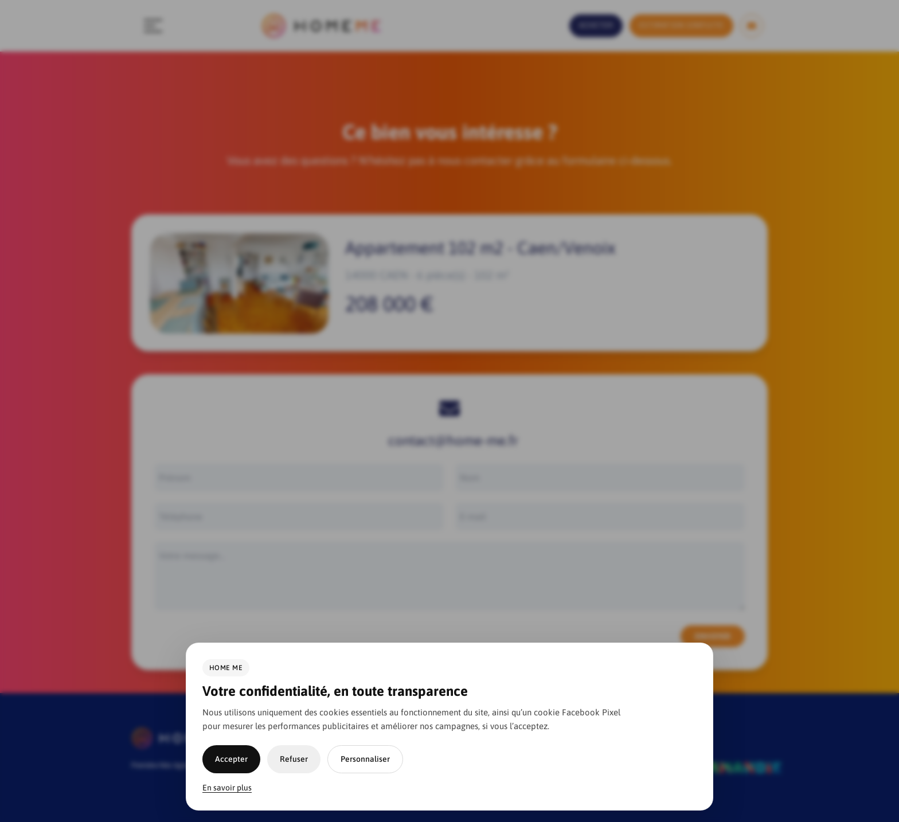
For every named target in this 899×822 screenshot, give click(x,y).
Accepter (231, 759)
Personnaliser (365, 759)
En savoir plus (227, 787)
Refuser (294, 759)
